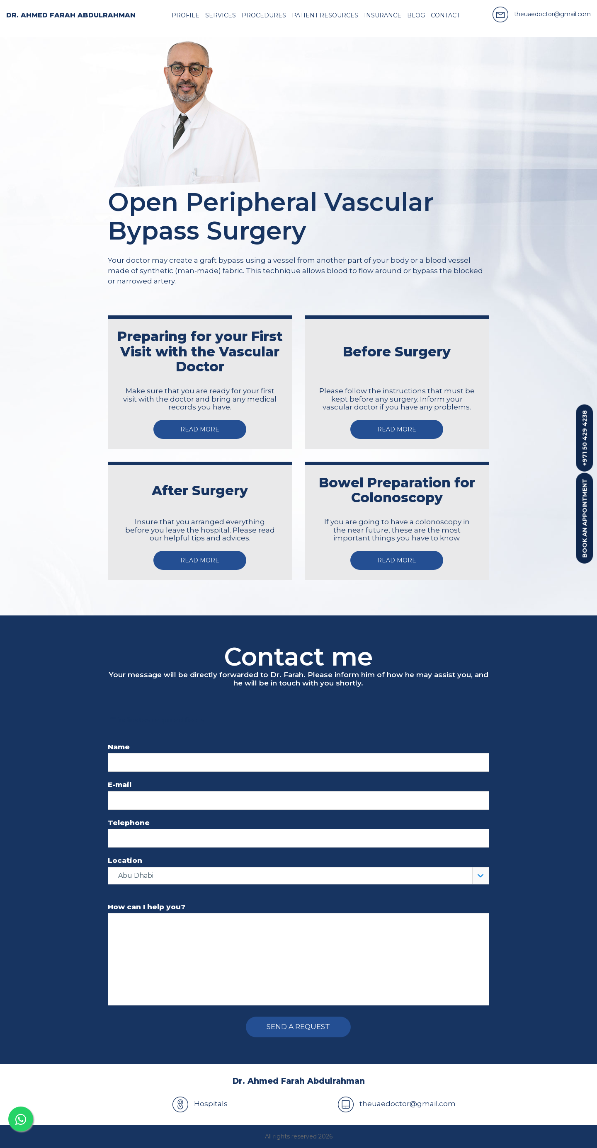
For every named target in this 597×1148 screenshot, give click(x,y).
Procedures (264, 15)
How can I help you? (146, 907)
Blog (416, 15)
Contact (445, 15)
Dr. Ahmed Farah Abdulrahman (71, 15)
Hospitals (200, 1104)
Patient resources (325, 15)
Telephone (129, 823)
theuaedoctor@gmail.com (397, 1104)
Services (220, 15)
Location (125, 861)
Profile (185, 15)
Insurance (382, 15)
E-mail (119, 785)
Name (119, 747)
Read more (199, 429)
